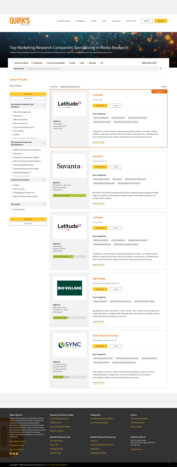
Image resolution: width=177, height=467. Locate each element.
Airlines (16, 134)
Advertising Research (21, 172)
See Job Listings (56, 440)
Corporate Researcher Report (102, 444)
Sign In (146, 20)
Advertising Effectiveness (23, 165)
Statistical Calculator (98, 453)
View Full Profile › (99, 142)
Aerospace (17, 115)
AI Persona (17, 153)
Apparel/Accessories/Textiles (24, 138)
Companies (80, 21)
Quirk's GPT (131, 21)
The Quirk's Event (17, 445)
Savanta (97, 156)
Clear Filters (28, 98)
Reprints (64, 465)
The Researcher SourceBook (101, 418)
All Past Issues (55, 422)
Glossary (93, 440)
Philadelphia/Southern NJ (23, 192)
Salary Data (94, 449)
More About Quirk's (17, 441)
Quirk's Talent (55, 453)
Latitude (98, 95)
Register (160, 20)
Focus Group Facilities (99, 422)
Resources (116, 21)
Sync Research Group (105, 335)
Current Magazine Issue (59, 418)
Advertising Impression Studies (25, 168)
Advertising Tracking (21, 176)
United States (18, 209)
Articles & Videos (63, 21)
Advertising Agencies (21, 112)
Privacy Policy (54, 465)
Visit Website (100, 105)
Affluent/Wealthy (20, 119)
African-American (20, 123)
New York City (18, 189)
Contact (115, 105)
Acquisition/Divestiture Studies (25, 157)
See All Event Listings (139, 418)
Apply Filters (28, 94)
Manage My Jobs (56, 449)
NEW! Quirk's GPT (149, 62)
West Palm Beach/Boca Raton (25, 196)
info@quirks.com (137, 449)
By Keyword (19, 68)
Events (93, 21)
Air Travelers (18, 130)
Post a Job (54, 444)
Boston (15, 185)
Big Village (99, 278)
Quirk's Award (136, 426)
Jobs (104, 21)
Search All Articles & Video (60, 426)
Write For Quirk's (57, 431)
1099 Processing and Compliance (26, 149)
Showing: (54, 86)
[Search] (92, 68)
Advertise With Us (17, 449)
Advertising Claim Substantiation (26, 161)
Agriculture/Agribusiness (23, 127)
